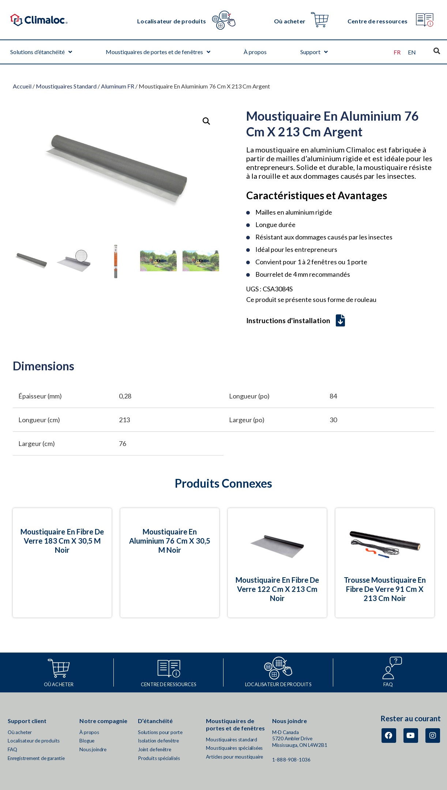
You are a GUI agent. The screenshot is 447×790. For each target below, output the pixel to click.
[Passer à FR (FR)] (397, 52)
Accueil (22, 86)
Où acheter (289, 21)
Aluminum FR (117, 86)
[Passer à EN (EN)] (412, 52)
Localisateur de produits (171, 21)
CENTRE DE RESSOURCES (168, 684)
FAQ (388, 684)
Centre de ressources (377, 21)
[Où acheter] (319, 20)
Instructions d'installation (295, 320)
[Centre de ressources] (424, 19)
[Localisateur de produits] (223, 19)
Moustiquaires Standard (66, 86)
